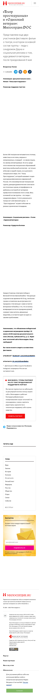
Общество (8, 491)
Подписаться (19, 548)
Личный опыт (9, 481)
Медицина (8, 484)
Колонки (8, 475)
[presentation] (19, 542)
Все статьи (9, 507)
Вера (6, 465)
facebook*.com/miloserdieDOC (24, 356)
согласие (21, 552)
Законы (7, 468)
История (8, 471)
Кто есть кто (9, 478)
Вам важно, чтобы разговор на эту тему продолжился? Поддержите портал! (20, 382)
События (8, 501)
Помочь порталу (15, 416)
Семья (7, 497)
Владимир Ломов (10, 67)
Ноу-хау (8, 488)
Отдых (7, 494)
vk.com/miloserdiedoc (20, 361)
